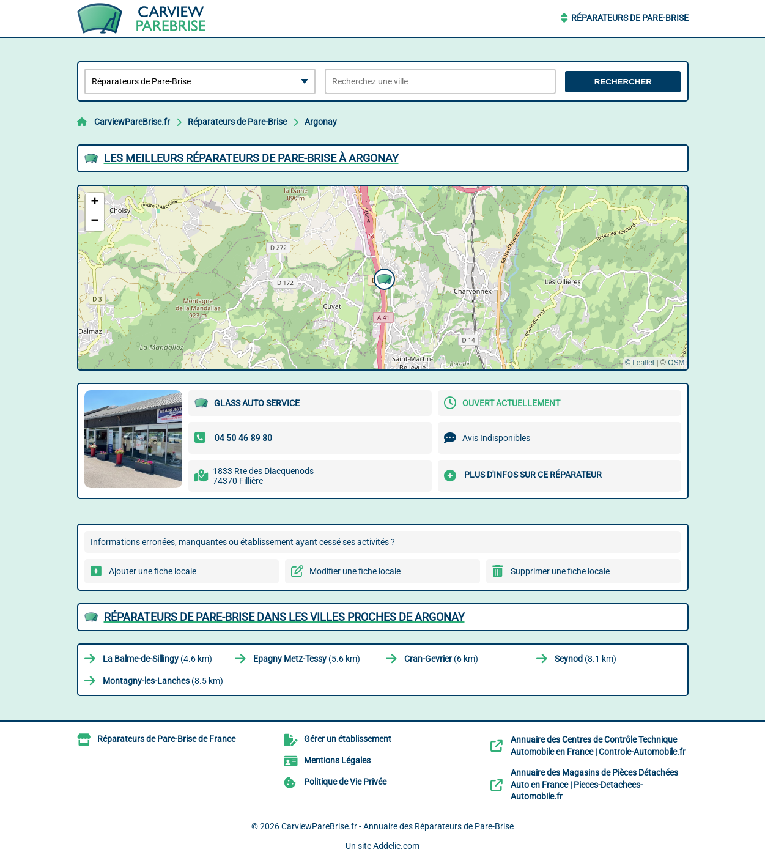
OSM (676, 362)
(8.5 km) (163, 681)
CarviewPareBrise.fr (132, 122)
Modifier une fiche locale (355, 571)
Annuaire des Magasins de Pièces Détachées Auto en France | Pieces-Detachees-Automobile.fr (594, 784)
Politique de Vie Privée (345, 782)
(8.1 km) (585, 659)
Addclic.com (396, 846)
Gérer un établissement (347, 739)
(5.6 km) (306, 659)
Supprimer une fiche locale (560, 571)
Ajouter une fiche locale (152, 571)
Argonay (321, 122)
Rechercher (623, 81)
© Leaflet (639, 362)
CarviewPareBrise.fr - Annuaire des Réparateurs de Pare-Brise (397, 826)
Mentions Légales (337, 760)
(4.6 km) (157, 659)
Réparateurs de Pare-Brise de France (166, 739)
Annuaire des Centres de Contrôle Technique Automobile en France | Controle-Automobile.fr (598, 746)
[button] (383, 278)
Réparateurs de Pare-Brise (630, 18)
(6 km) (441, 659)
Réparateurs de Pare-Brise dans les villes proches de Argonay (284, 616)
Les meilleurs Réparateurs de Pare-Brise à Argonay (251, 158)
